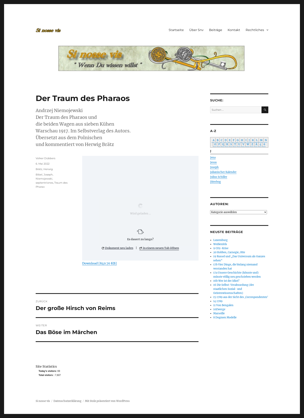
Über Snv (196, 30)
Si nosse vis (43, 401)
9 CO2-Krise (220, 248)
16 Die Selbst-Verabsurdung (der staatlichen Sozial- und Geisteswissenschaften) (233, 289)
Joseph (48, 174)
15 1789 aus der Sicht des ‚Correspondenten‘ (240, 297)
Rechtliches (255, 30)
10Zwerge (219, 309)
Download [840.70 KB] (99, 263)
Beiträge (215, 30)
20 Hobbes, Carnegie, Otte (229, 252)
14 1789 (218, 301)
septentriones (44, 182)
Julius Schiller (218, 177)
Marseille (219, 313)
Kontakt (234, 30)
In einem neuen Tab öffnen (159, 248)
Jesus (213, 162)
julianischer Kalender (223, 172)
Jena (213, 157)
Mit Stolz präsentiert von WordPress (107, 401)
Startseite (176, 30)
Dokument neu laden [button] (117, 248)
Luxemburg (220, 240)
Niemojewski (44, 178)
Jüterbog (215, 181)
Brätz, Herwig (44, 169)
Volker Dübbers (45, 158)
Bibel (39, 174)
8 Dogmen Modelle (225, 317)
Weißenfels (220, 244)
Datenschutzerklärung (67, 401)
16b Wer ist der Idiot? (226, 280)
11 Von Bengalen (223, 305)
